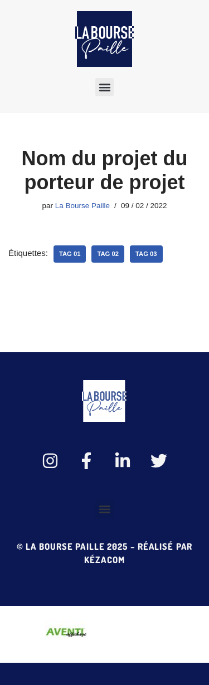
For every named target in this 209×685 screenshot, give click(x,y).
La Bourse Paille (82, 205)
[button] (104, 87)
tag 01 (70, 253)
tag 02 (108, 253)
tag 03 (146, 253)
